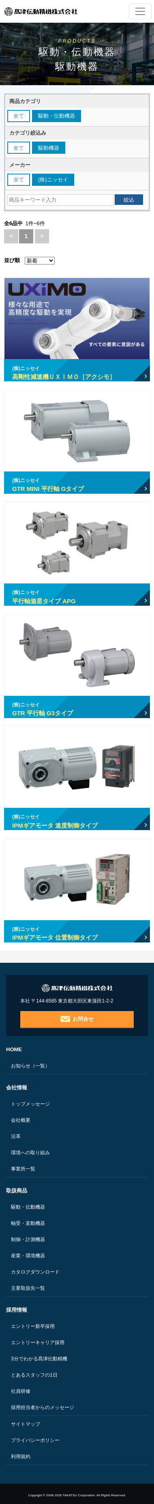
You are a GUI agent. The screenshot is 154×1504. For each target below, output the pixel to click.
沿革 (16, 1136)
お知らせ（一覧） (30, 1066)
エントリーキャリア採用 (37, 1342)
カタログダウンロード (35, 1272)
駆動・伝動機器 (28, 1207)
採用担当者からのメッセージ (42, 1407)
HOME (14, 1049)
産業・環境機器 (28, 1256)
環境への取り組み (30, 1152)
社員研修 (20, 1391)
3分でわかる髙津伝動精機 (39, 1359)
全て (18, 116)
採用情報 (16, 1310)
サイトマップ (25, 1424)
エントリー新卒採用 (33, 1326)
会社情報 (16, 1087)
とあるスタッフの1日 (34, 1375)
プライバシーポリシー (35, 1440)
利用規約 (20, 1456)
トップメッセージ (30, 1104)
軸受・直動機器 (28, 1223)
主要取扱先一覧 (28, 1288)
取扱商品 (16, 1191)
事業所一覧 (23, 1169)
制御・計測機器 (28, 1239)
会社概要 (20, 1120)
